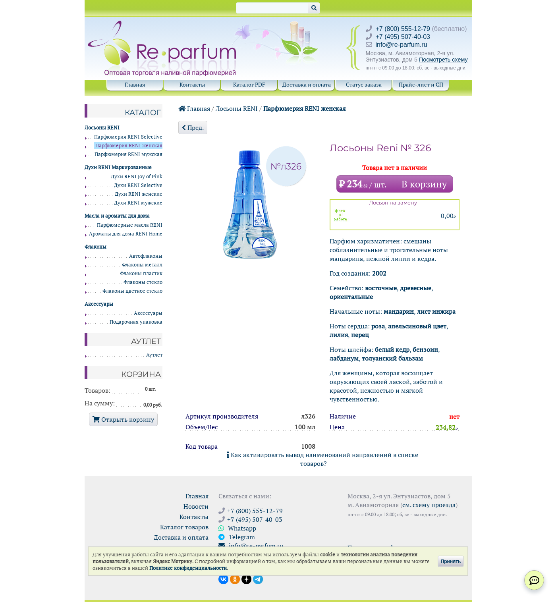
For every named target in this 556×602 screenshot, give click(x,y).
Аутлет (154, 354)
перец (360, 334)
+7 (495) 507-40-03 (403, 36)
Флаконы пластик (141, 273)
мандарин (399, 311)
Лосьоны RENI (237, 108)
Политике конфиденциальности (188, 568)
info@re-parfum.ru (401, 44)
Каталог (143, 112)
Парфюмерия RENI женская (304, 108)
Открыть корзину (123, 419)
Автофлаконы (145, 256)
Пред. (193, 127)
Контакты (192, 84)
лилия (339, 334)
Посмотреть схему (443, 59)
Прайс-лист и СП (421, 84)
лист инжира (436, 311)
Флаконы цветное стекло (132, 290)
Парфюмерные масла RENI (129, 225)
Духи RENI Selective (138, 185)
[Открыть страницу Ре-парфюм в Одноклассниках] (235, 578)
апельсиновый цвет (417, 326)
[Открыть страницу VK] (223, 578)
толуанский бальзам (392, 358)
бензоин (425, 349)
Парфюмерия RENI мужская (128, 154)
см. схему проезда (429, 504)
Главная (135, 84)
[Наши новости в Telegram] (258, 578)
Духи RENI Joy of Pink (136, 176)
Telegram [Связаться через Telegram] (236, 537)
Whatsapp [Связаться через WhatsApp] (237, 528)
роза (378, 326)
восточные (381, 288)
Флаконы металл (142, 264)
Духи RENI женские (138, 194)
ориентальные (351, 296)
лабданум (344, 358)
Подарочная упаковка (136, 321)
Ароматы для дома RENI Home (125, 233)
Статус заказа (364, 84)
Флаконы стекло (143, 282)
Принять (451, 561)
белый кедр (392, 349)
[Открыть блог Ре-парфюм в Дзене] (246, 578)
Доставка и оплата (306, 84)
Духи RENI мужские (138, 202)
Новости (195, 506)
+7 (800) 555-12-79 (403, 28)
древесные (415, 288)
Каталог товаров (184, 527)
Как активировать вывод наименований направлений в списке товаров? (322, 459)
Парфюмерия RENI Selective (128, 136)
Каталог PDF (249, 84)
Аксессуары (148, 313)
